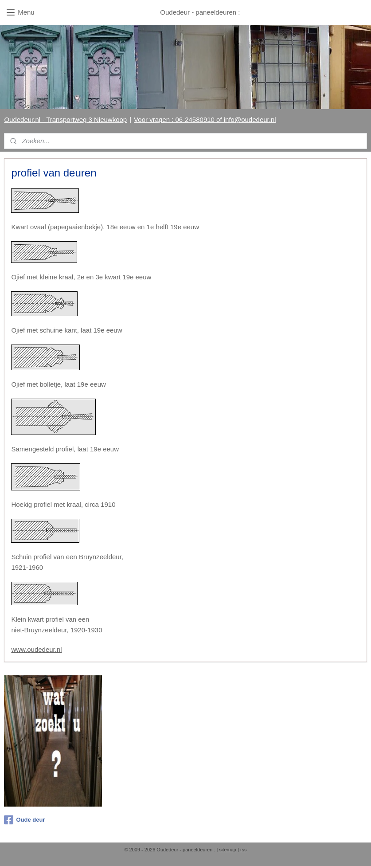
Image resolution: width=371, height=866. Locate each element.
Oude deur (24, 820)
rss (243, 849)
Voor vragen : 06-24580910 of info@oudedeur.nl (205, 119)
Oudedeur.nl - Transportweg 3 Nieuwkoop (65, 119)
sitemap (227, 849)
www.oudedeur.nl (36, 649)
